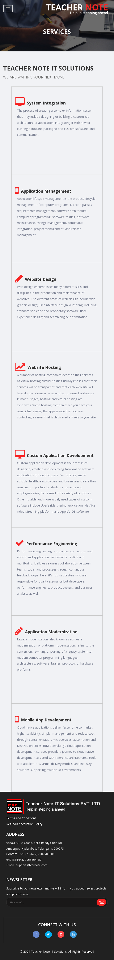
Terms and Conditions (21, 818)
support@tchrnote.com (31, 865)
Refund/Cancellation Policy (24, 824)
